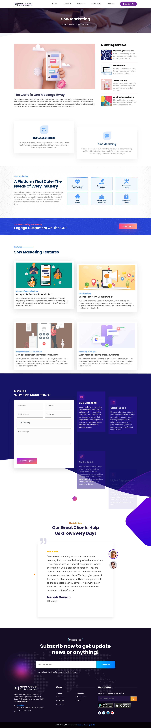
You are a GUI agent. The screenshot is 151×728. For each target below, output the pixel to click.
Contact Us (129, 4)
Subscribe (106, 665)
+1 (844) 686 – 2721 (24, 711)
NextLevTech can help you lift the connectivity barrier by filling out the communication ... (125, 56)
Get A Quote (128, 226)
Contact (61, 704)
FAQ (78, 701)
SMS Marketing (83, 24)
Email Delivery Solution (123, 97)
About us (67, 4)
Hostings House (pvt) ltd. (86, 725)
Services (80, 4)
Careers (111, 4)
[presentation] (33, 451)
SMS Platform (119, 65)
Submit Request (26, 461)
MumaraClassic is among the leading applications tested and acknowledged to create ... (124, 102)
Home (54, 4)
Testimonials (95, 4)
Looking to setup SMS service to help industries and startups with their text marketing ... (124, 71)
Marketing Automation (123, 51)
